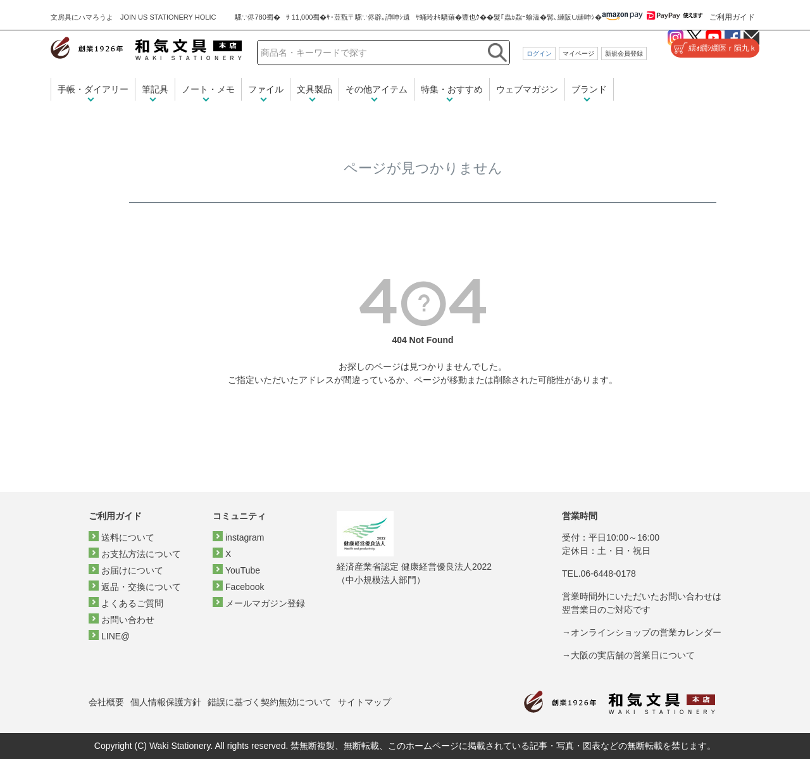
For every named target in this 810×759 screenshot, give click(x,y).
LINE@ (115, 636)
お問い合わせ (127, 620)
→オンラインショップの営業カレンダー (641, 632)
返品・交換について (141, 587)
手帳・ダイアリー (93, 89)
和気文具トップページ (619, 702)
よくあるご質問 (132, 603)
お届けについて (132, 570)
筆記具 (155, 89)
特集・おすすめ (452, 89)
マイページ (578, 53)
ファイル (266, 89)
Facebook (244, 587)
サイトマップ (364, 702)
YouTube (242, 570)
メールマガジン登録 (265, 603)
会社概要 (106, 702)
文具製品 (314, 89)
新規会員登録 (624, 53)
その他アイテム (377, 89)
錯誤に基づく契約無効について (270, 702)
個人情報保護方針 (165, 702)
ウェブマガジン (527, 89)
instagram (244, 537)
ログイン (539, 53)
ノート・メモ (208, 89)
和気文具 (146, 48)
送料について (127, 537)
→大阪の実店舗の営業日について (628, 655)
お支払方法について (141, 554)
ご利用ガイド (732, 17)
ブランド (589, 89)
